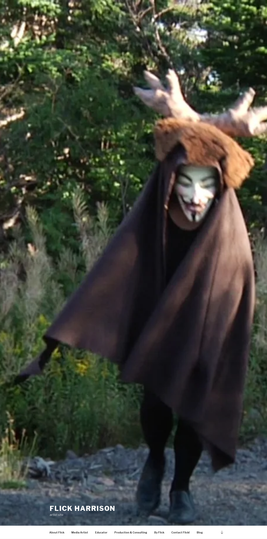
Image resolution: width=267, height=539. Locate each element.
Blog (200, 532)
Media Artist (79, 532)
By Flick (159, 532)
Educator (101, 532)
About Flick (56, 532)
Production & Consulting (130, 532)
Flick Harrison (83, 508)
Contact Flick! (180, 532)
